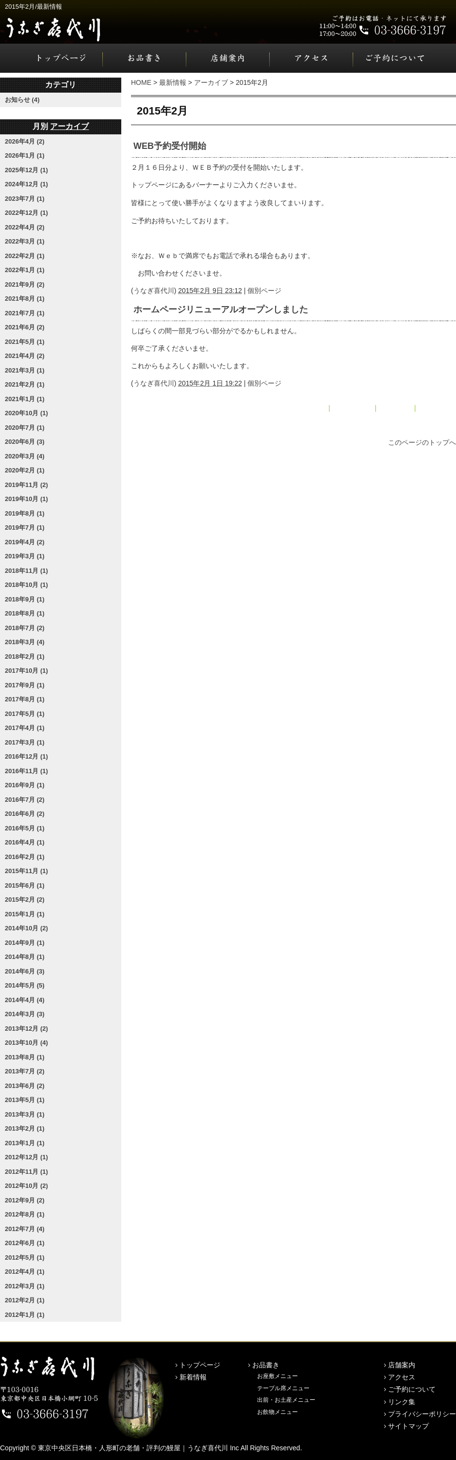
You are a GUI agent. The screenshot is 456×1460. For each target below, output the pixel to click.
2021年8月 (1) (25, 298)
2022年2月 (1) (25, 256)
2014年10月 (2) (26, 928)
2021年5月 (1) (25, 341)
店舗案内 (228, 58)
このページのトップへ (422, 442)
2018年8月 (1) (25, 613)
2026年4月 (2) (25, 141)
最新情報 (172, 82)
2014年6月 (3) (25, 971)
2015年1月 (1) (25, 914)
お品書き (144, 58)
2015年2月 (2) (25, 899)
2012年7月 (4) (25, 1229)
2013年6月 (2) (25, 1085)
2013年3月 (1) (25, 1114)
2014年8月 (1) (25, 956)
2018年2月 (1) (25, 656)
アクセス (311, 58)
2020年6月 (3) (25, 441)
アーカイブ (211, 82)
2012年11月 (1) (26, 1171)
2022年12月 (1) (26, 212)
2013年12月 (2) (26, 1028)
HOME (141, 82)
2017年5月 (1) (25, 713)
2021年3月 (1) (25, 370)
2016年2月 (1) (25, 856)
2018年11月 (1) (26, 570)
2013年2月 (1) (25, 1128)
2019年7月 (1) (25, 527)
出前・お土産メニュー (286, 1399)
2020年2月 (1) (25, 470)
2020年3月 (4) (25, 456)
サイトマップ (408, 1426)
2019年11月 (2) (26, 484)
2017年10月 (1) (26, 670)
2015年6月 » (437, 408)
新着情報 (193, 1377)
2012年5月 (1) (25, 1257)
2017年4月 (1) (25, 727)
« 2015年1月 (308, 408)
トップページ (51, 58)
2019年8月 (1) (25, 513)
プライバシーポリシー (422, 1414)
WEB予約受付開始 (169, 146)
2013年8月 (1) (25, 1057)
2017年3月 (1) (25, 742)
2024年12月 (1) (26, 184)
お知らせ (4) (22, 99)
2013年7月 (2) (25, 1071)
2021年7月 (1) (25, 313)
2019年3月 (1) (25, 556)
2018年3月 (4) (25, 642)
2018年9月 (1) (25, 599)
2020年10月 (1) (26, 413)
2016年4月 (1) (25, 842)
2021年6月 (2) (25, 327)
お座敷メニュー (277, 1376)
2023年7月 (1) (25, 198)
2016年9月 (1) (25, 785)
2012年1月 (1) (25, 1314)
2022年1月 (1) (25, 270)
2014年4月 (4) (25, 1000)
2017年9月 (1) (25, 685)
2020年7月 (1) (25, 427)
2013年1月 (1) (25, 1143)
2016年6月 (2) (25, 813)
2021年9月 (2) (25, 284)
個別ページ (264, 290)
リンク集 (401, 1402)
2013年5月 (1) (25, 1099)
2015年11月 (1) (26, 871)
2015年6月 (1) (25, 885)
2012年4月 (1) (25, 1271)
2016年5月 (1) (25, 828)
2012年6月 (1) (25, 1243)
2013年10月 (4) (26, 1042)
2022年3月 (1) (25, 241)
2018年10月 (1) (26, 584)
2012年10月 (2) (26, 1185)
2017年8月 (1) (25, 699)
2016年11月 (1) (26, 771)
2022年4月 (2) (25, 227)
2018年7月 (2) (25, 628)
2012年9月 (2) (25, 1200)
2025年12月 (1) (26, 170)
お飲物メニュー (277, 1412)
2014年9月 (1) (25, 942)
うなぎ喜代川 (153, 290)
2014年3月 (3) (25, 1014)
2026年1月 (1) (25, 155)
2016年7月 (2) (25, 799)
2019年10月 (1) (26, 499)
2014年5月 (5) (25, 985)
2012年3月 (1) (25, 1286)
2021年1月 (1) (25, 399)
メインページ (352, 408)
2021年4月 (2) (25, 355)
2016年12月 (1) (26, 756)
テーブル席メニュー (283, 1388)
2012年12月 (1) (26, 1157)
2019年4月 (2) (25, 542)
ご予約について (404, 58)
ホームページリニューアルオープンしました (220, 309)
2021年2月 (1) (25, 384)
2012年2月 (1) (25, 1300)
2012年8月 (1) (25, 1214)
